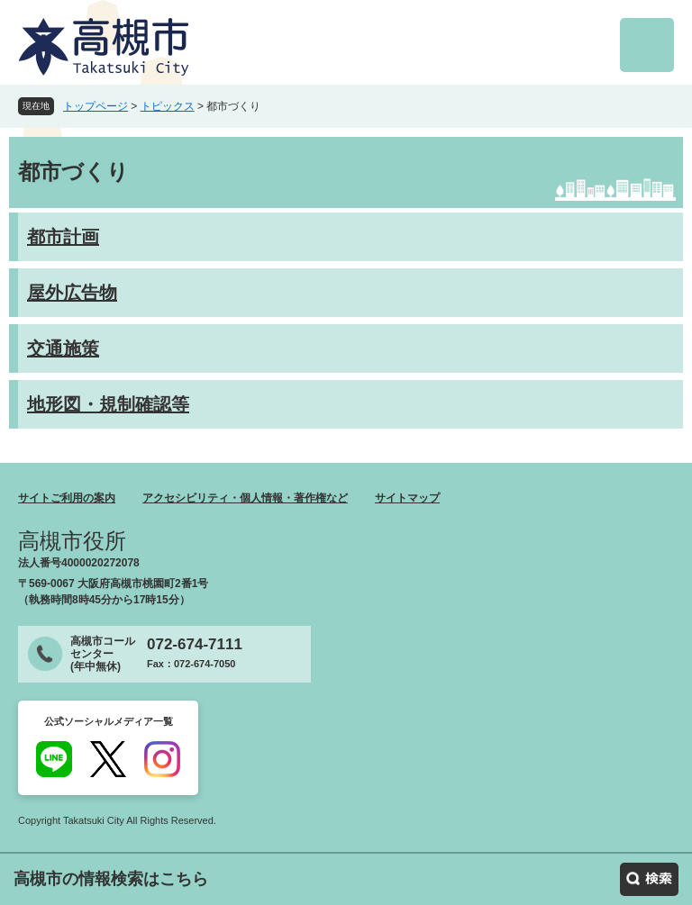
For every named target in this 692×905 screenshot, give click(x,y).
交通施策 (63, 348)
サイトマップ (407, 498)
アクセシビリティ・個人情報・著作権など (245, 498)
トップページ (95, 106)
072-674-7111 (194, 644)
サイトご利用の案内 (66, 498)
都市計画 (63, 237)
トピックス (168, 106)
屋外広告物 (72, 293)
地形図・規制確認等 (108, 404)
